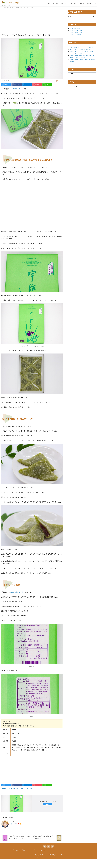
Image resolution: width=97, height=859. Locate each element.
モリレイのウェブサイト (32, 850)
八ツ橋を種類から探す (76, 30)
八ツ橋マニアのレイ (17, 89)
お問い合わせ (73, 3)
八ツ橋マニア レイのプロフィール (87, 3)
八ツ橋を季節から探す (76, 32)
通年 (18, 788)
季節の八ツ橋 (64, 3)
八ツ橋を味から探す (75, 28)
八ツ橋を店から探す (75, 34)
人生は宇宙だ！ (42, 850)
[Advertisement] (32, 21)
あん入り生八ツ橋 (26, 788)
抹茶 (13, 788)
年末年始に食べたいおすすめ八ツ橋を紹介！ (82, 47)
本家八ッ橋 (6, 788)
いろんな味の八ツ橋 (53, 3)
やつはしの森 (47, 854)
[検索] (82, 16)
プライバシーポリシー (6, 850)
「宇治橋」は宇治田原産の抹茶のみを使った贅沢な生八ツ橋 (21, 7)
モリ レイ (60, 80)
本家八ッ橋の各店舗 (17, 592)
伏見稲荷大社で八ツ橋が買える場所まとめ (82, 49)
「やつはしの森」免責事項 (19, 850)
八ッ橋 (6, 7)
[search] (94, 16)
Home (2, 7)
